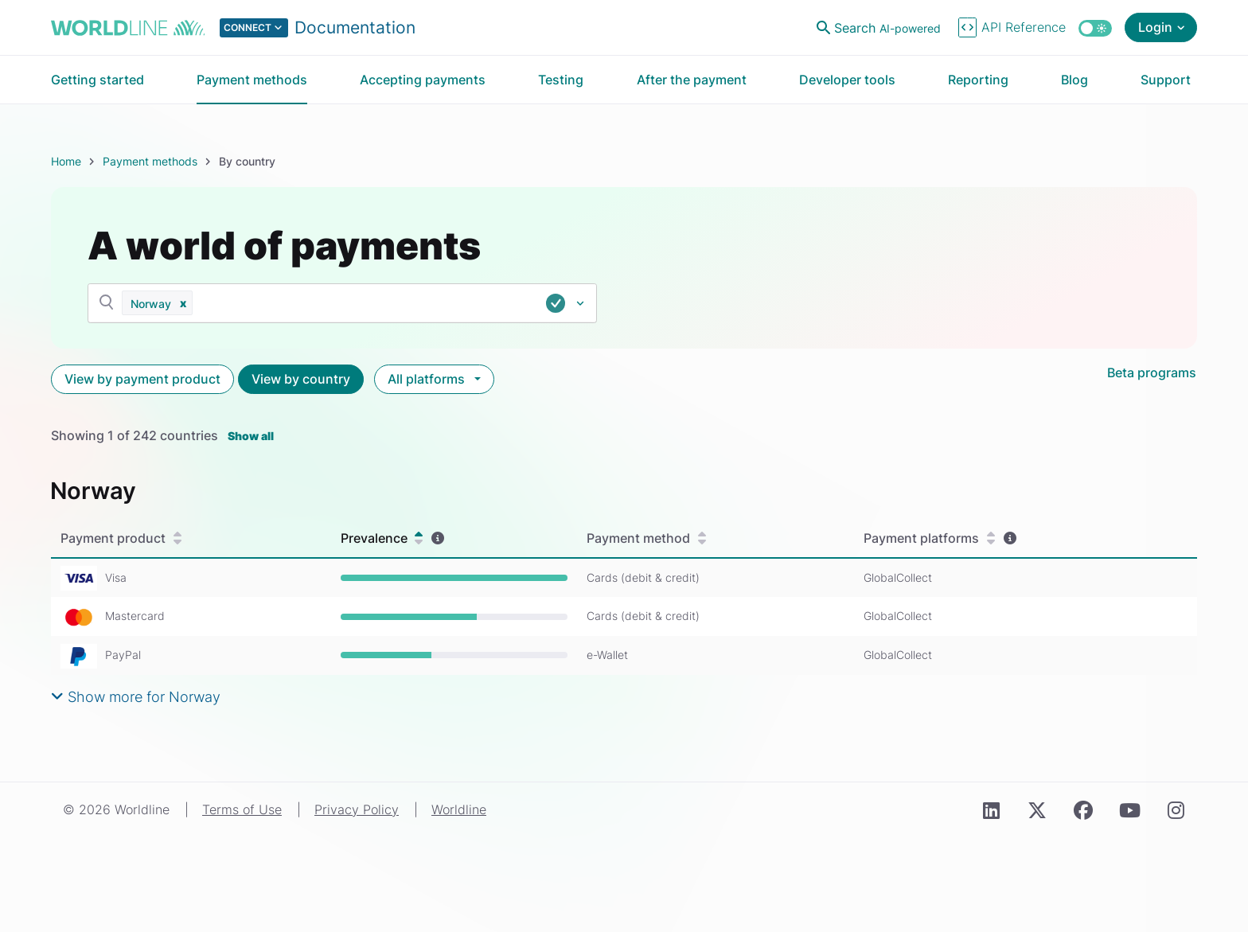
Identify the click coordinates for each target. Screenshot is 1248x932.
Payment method (646, 538)
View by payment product (142, 379)
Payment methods (150, 161)
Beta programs (1151, 372)
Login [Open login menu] (1155, 27)
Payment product (120, 538)
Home (66, 161)
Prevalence (382, 538)
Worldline (458, 809)
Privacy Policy (356, 809)
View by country (301, 379)
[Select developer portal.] (317, 27)
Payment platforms (929, 538)
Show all (251, 436)
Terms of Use (242, 809)
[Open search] (880, 27)
